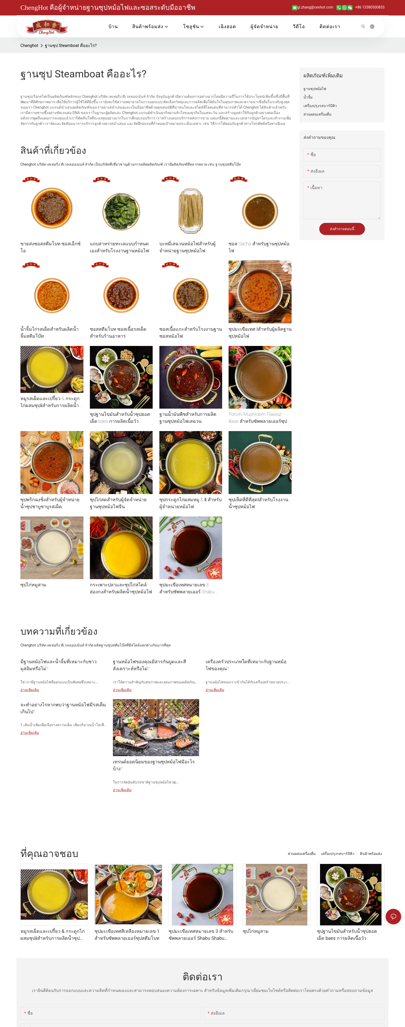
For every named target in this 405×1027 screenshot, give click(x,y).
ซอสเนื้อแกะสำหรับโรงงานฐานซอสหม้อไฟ (190, 332)
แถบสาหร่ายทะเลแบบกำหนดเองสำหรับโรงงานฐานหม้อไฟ (119, 247)
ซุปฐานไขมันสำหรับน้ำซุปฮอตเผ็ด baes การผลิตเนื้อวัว (120, 417)
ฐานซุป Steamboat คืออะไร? (71, 45)
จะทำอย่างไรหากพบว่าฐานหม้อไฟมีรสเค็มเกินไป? (63, 708)
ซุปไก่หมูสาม (33, 584)
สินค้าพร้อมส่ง (371, 854)
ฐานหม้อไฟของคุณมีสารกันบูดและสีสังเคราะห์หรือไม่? (149, 665)
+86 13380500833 (369, 7)
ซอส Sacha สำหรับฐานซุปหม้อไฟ (259, 247)
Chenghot (29, 45)
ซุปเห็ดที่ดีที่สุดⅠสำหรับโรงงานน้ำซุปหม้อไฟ (258, 503)
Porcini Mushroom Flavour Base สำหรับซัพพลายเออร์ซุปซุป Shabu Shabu (258, 418)
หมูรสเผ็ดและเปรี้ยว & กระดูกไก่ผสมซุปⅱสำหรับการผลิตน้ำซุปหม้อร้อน (50, 402)
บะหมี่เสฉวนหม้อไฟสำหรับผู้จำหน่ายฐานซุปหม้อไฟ (187, 247)
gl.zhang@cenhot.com (315, 7)
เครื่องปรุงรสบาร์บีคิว (337, 854)
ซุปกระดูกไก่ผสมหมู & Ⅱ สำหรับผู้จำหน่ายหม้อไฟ (190, 503)
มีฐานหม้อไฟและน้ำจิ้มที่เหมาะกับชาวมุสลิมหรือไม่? (58, 665)
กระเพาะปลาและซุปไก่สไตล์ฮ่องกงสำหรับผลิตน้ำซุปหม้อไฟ (121, 588)
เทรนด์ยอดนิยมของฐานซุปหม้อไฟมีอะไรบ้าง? (154, 765)
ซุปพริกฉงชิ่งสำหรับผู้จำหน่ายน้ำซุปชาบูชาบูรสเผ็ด (50, 503)
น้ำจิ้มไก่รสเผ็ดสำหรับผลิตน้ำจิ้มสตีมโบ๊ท (49, 332)
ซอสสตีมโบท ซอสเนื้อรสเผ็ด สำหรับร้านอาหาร (118, 332)
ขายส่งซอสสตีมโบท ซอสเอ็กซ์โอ (50, 247)
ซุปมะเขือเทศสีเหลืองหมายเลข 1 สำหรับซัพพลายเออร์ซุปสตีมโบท (127, 934)
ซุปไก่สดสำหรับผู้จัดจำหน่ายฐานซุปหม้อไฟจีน (118, 503)
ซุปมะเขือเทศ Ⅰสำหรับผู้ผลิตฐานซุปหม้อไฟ (260, 332)
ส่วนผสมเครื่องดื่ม (302, 854)
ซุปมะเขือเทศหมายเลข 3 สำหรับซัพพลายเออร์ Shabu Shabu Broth (187, 588)
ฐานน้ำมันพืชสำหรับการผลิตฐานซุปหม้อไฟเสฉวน (187, 417)
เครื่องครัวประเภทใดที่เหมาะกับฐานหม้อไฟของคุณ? (246, 665)
